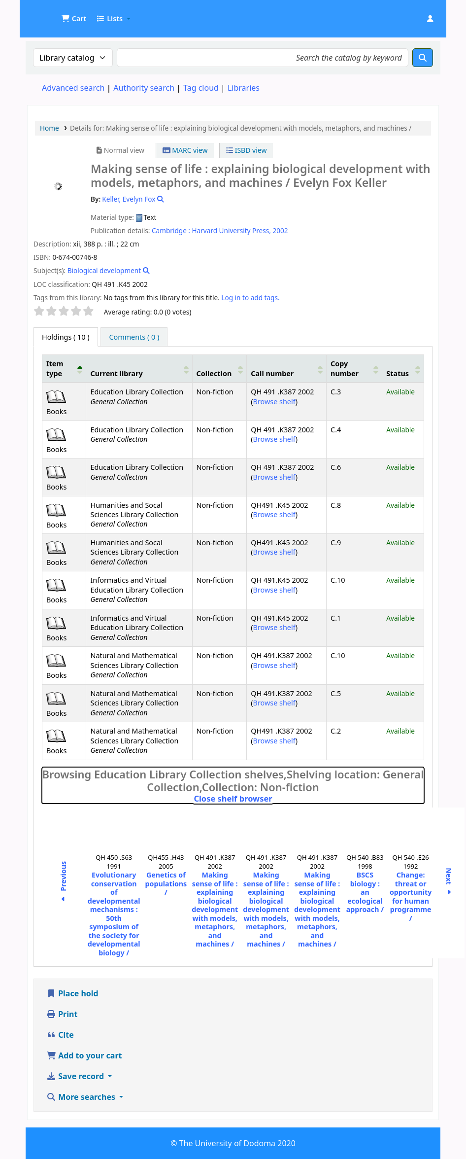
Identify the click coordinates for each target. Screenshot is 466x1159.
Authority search (143, 87)
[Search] (422, 57)
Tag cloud (201, 87)
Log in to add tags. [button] (250, 297)
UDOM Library (52, 14)
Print (61, 1014)
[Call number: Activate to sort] (287, 369)
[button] (73, 18)
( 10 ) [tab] (66, 337)
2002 (280, 230)
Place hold (72, 993)
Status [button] (397, 373)
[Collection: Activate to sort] (219, 369)
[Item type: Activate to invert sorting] (64, 369)
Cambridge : (171, 230)
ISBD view (246, 150)
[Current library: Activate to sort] (139, 369)
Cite (60, 1034)
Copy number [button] (345, 368)
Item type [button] (54, 368)
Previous (63, 883)
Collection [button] (214, 373)
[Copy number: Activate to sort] (354, 369)
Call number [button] (272, 373)
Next (449, 883)
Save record (76, 1076)
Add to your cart (84, 1055)
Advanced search (73, 87)
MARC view (185, 150)
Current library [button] (116, 373)
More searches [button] (81, 1096)
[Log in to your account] (430, 18)
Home (49, 128)
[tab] (133, 337)
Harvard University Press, (231, 230)
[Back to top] (436, 1128)
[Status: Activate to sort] (403, 369)
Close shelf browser (275, 799)
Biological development (104, 270)
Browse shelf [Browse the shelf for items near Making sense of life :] (274, 401)
